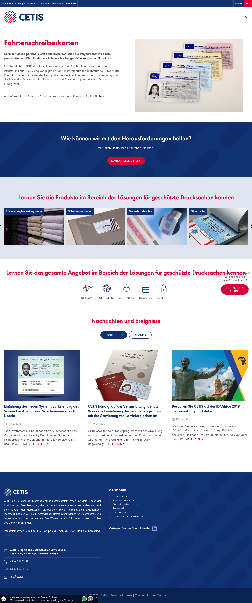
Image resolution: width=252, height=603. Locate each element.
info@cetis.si (16, 576)
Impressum (120, 512)
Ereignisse (71, 3)
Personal (45, 3)
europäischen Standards (95, 58)
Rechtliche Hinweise (121, 595)
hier (101, 96)
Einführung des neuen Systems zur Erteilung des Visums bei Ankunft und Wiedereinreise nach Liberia (41, 411)
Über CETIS (33, 3)
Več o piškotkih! (90, 598)
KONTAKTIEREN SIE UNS (126, 160)
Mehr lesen (41, 443)
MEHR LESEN (11, 535)
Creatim (161, 595)
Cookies (139, 595)
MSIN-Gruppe (45, 530)
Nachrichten (57, 3)
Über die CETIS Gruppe (13, 3)
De (248, 3)
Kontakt (239, 3)
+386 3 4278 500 (19, 561)
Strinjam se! (84, 598)
